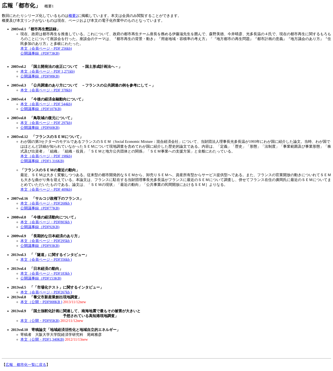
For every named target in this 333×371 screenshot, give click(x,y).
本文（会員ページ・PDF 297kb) (46, 123)
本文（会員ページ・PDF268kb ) (46, 203)
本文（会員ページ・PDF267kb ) (46, 292)
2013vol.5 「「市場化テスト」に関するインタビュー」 (57, 287)
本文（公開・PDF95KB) (39, 321)
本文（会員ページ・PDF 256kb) (46, 48)
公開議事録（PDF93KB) (39, 246)
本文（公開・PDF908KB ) (41, 302)
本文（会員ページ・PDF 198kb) (46, 156)
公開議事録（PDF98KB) (39, 76)
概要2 (73, 16)
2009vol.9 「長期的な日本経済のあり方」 (46, 236)
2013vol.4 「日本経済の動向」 (37, 269)
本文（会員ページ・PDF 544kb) (46, 104)
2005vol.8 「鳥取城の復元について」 (42, 118)
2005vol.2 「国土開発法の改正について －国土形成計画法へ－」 (66, 67)
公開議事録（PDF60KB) (39, 128)
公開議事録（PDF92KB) (39, 227)
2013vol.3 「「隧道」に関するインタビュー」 (50, 255)
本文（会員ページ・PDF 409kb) (46, 189)
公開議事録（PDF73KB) (39, 53)
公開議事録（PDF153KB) (40, 278)
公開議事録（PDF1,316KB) (42, 161)
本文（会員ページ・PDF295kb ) (46, 241)
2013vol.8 (18, 297)
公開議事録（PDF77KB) (39, 208)
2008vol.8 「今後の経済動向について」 (44, 217)
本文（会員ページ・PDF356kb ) (46, 260)
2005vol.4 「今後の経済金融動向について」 (48, 99)
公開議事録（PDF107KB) (40, 109)
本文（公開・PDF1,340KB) (42, 339)
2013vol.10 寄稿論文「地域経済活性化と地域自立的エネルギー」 (65, 330)
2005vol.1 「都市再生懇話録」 (35, 29)
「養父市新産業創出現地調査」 (53, 297)
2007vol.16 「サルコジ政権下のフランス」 (47, 198)
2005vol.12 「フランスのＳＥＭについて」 (47, 137)
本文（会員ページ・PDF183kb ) (46, 273)
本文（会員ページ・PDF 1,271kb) (47, 71)
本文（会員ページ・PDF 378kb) (46, 90)
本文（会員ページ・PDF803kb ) (46, 222)
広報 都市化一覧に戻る (26, 365)
